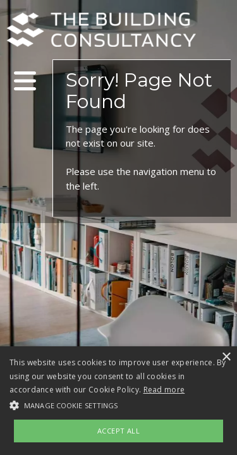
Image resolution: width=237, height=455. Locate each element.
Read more (164, 389)
